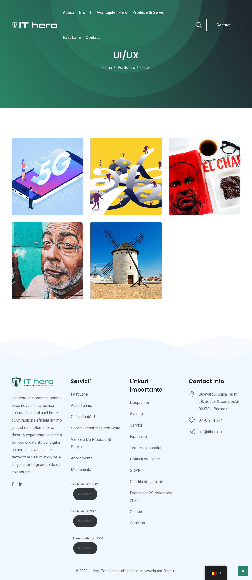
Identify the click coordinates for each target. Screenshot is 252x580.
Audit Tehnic (81, 405)
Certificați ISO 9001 (84, 511)
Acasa (68, 12)
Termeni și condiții (145, 447)
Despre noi (139, 402)
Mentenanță (81, 469)
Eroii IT (85, 12)
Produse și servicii (149, 12)
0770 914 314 (211, 420)
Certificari (138, 523)
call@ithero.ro (210, 431)
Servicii (136, 425)
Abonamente (82, 458)
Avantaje (137, 414)
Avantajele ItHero (112, 12)
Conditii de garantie (146, 481)
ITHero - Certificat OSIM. (87, 538)
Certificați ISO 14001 (85, 484)
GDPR (135, 470)
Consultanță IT (83, 416)
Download (85, 494)
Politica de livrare (145, 459)
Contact (93, 37)
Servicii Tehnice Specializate (95, 428)
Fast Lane (72, 37)
